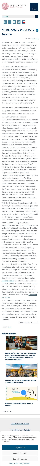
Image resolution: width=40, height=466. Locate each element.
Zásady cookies (13, 463)
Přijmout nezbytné (20, 453)
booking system (8, 281)
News (9, 327)
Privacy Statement (24, 463)
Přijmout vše (20, 447)
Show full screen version (20, 423)
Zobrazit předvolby (20, 459)
